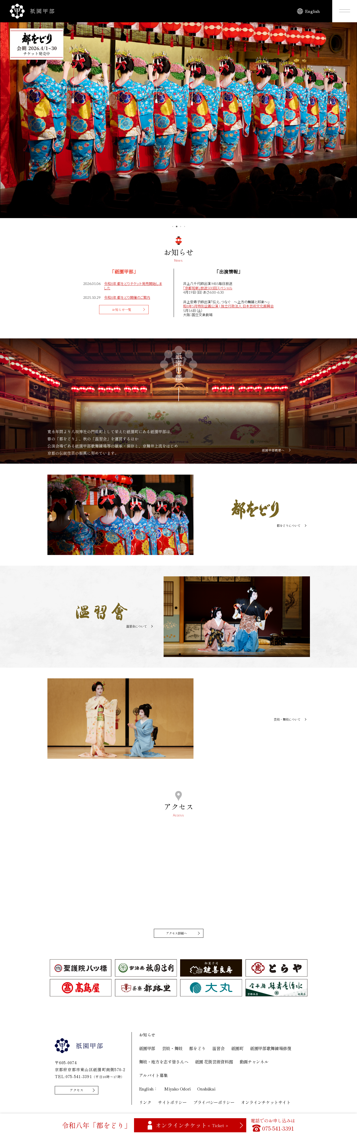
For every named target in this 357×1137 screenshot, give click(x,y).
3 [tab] (181, 226)
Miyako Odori (177, 1090)
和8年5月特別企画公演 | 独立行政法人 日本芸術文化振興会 (228, 306)
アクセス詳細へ (177, 934)
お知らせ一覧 (123, 310)
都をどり (197, 1050)
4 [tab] (185, 226)
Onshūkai (206, 1090)
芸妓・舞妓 (172, 1050)
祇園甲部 (147, 1050)
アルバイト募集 (153, 1077)
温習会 (218, 1050)
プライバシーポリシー (214, 1104)
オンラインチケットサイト (266, 1104)
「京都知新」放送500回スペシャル (207, 288)
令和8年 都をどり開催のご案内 (127, 297)
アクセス (79, 1091)
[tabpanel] (178, 117)
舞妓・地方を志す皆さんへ (164, 1063)
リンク (145, 1104)
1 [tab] (173, 226)
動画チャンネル (254, 1063)
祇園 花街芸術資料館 (214, 1063)
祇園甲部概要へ (273, 450)
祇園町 (237, 1050)
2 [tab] (177, 226)
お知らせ (147, 1036)
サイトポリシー (172, 1104)
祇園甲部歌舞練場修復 (270, 1050)
